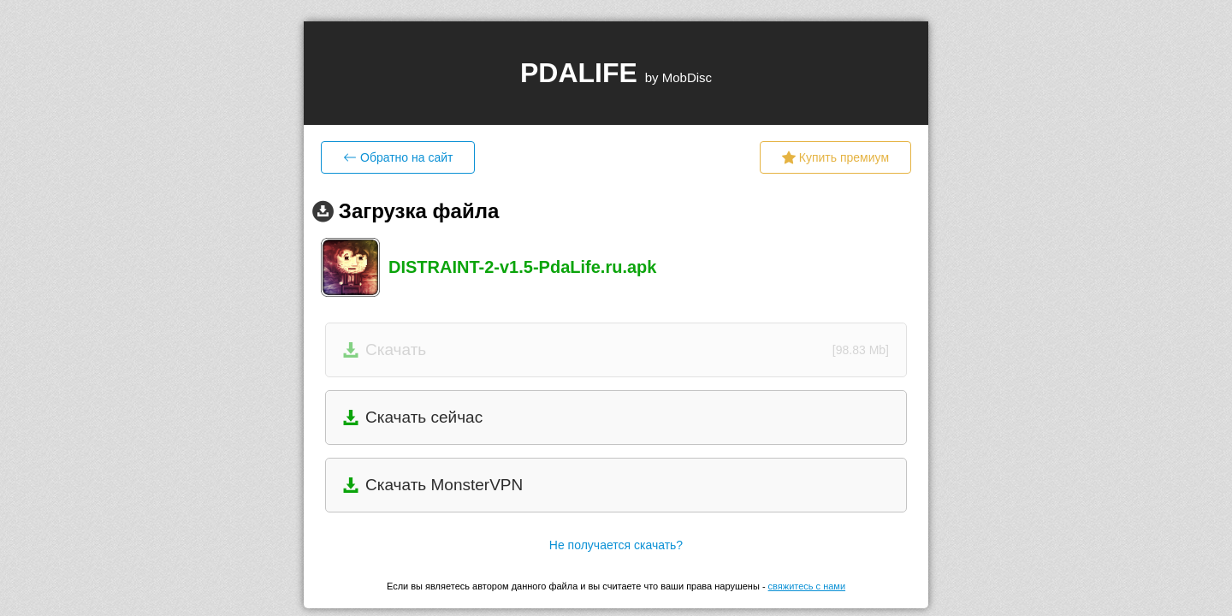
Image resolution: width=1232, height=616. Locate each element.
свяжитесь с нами (806, 586)
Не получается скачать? (616, 545)
